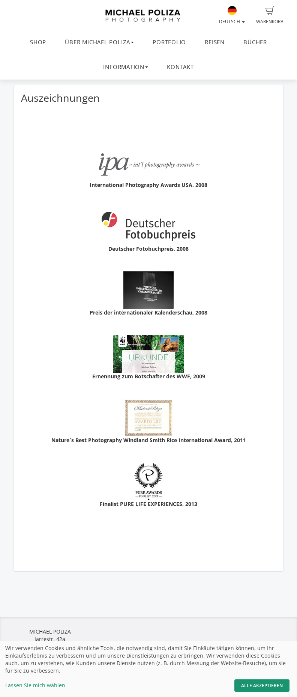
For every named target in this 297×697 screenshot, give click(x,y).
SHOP (38, 42)
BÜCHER (255, 42)
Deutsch (232, 15)
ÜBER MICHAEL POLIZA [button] (99, 42)
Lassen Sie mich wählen (35, 685)
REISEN (215, 42)
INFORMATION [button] (125, 67)
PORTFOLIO (169, 42)
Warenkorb (270, 15)
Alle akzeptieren (262, 685)
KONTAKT (180, 67)
